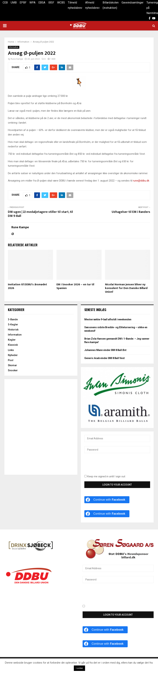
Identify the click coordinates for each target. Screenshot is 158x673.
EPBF (23, 2)
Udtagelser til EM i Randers (131, 212)
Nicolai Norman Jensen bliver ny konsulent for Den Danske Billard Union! (126, 288)
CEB (5, 2)
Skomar (12, 365)
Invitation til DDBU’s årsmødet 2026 (27, 286)
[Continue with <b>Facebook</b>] (107, 499)
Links (11, 350)
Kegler (12, 339)
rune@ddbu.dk (141, 180)
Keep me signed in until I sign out (104, 476)
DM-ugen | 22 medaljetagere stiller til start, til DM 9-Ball (40, 214)
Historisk (13, 329)
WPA (32, 2)
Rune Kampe (17, 59)
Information (13, 47)
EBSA (41, 2)
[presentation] (111, 466)
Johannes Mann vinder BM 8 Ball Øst (105, 350)
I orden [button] (79, 668)
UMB (14, 2)
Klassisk (13, 344)
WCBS (61, 2)
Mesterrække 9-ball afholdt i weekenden (107, 319)
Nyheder (13, 355)
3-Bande (13, 319)
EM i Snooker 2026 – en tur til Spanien (75, 286)
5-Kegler (13, 324)
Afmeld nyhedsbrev (92, 5)
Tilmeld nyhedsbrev (75, 5)
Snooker (13, 370)
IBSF (51, 2)
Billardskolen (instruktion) (111, 5)
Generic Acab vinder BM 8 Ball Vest (104, 358)
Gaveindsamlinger (132, 2)
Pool (10, 360)
